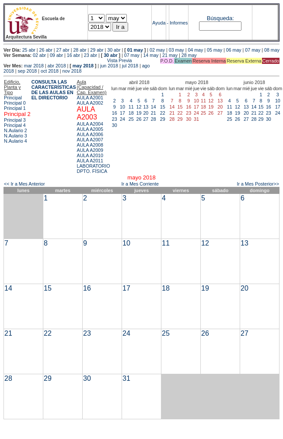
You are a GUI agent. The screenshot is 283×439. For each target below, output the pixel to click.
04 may (195, 50)
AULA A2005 (90, 129)
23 (114, 119)
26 (138, 119)
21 (153, 113)
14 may (150, 55)
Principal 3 (15, 120)
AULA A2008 (90, 145)
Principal (13, 97)
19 (138, 113)
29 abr (96, 50)
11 (131, 106)
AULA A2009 (90, 150)
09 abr (56, 55)
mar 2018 (34, 65)
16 (114, 113)
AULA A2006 (90, 134)
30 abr (113, 50)
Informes (179, 22)
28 (153, 119)
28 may (189, 55)
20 (145, 113)
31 (126, 378)
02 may (157, 50)
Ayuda (158, 22)
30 (114, 125)
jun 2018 (109, 65)
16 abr (73, 55)
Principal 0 (15, 102)
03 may (176, 50)
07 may (252, 50)
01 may (135, 50)
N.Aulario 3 (15, 135)
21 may (170, 55)
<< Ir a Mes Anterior (24, 183)
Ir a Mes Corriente (140, 183)
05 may (214, 50)
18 (131, 113)
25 (131, 119)
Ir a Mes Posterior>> (258, 183)
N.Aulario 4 (15, 141)
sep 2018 (27, 71)
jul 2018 (130, 65)
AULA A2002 (90, 102)
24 (122, 119)
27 (145, 119)
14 (153, 106)
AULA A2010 (90, 155)
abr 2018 (57, 65)
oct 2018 (50, 71)
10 (122, 106)
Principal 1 (15, 108)
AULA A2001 (90, 97)
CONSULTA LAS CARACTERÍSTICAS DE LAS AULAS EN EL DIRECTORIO (53, 89)
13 (145, 106)
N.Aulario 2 (15, 130)
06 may (233, 50)
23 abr (90, 55)
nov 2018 (72, 71)
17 (122, 113)
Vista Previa (67, 60)
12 (138, 106)
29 (162, 119)
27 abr (63, 50)
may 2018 (83, 65)
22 (162, 113)
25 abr (28, 50)
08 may (272, 50)
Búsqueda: (220, 18)
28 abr (79, 50)
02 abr (39, 55)
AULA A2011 (90, 160)
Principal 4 (15, 125)
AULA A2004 (90, 123)
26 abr (45, 50)
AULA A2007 (90, 139)
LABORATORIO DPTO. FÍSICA (93, 168)
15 (162, 106)
